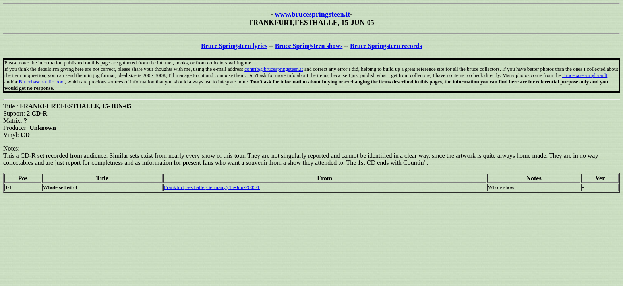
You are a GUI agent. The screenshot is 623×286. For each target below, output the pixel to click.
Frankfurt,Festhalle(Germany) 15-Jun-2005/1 (212, 187)
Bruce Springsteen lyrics (234, 46)
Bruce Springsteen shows (309, 46)
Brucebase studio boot (42, 82)
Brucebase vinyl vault (584, 75)
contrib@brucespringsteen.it (273, 69)
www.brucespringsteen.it (312, 14)
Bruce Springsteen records (386, 46)
